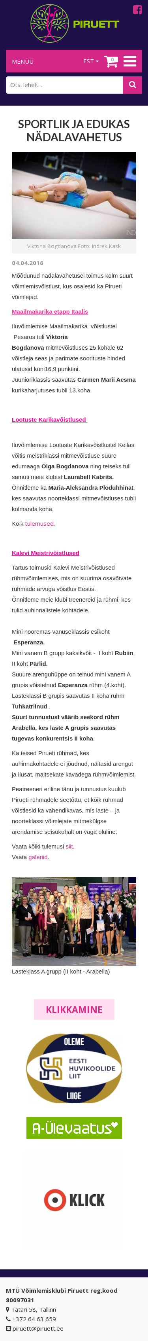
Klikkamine (74, 1009)
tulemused (39, 523)
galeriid (37, 857)
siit (69, 846)
